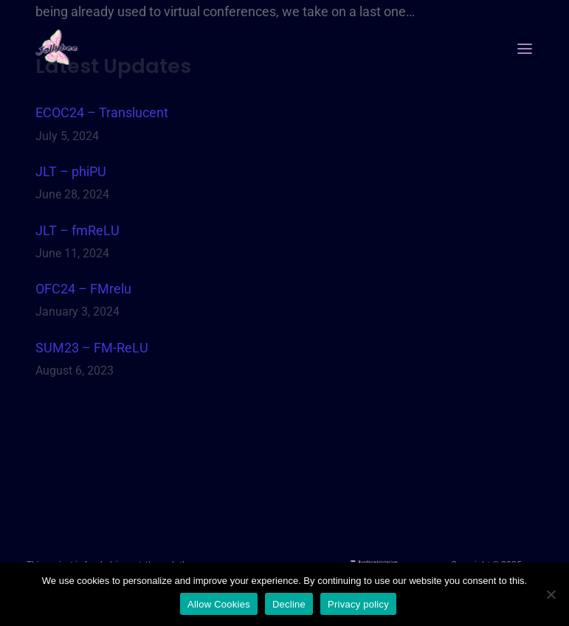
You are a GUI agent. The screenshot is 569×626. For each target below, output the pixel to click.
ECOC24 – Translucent (101, 112)
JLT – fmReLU (77, 230)
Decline (289, 604)
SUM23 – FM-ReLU (91, 347)
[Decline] (550, 594)
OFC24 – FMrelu (83, 288)
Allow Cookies (218, 604)
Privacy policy (358, 604)
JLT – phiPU (70, 171)
